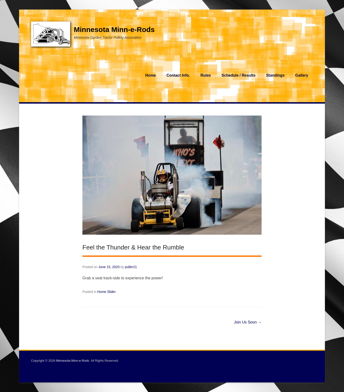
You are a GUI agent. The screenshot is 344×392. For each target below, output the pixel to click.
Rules (205, 75)
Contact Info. (178, 75)
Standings (275, 75)
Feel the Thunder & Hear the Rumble (133, 247)
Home (150, 75)
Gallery (301, 75)
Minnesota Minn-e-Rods (114, 29)
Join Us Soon (248, 322)
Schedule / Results (238, 75)
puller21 (131, 267)
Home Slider (106, 292)
